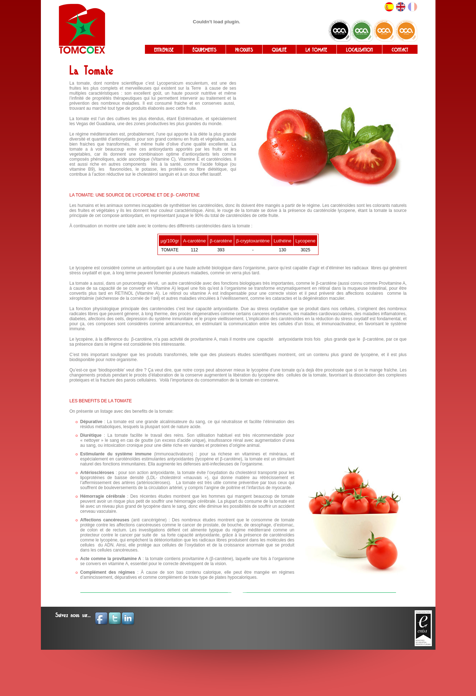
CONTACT (400, 50)
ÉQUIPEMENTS (204, 50)
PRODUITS (244, 50)
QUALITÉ (279, 50)
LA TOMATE (316, 50)
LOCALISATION (359, 50)
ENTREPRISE (164, 50)
